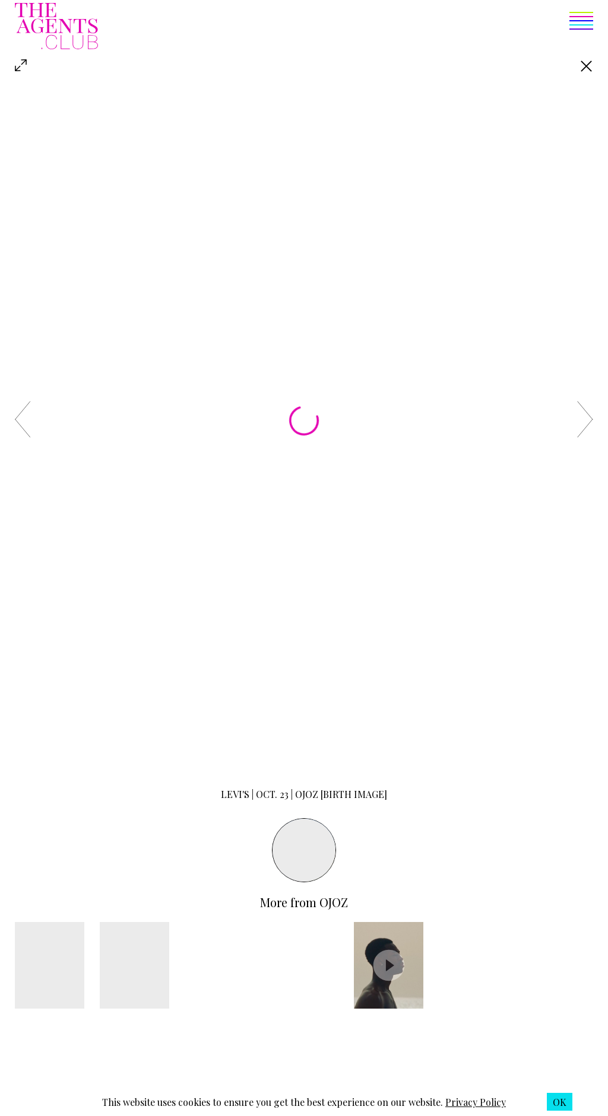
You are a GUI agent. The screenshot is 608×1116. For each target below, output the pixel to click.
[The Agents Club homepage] (56, 27)
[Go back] (586, 66)
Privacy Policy (475, 1102)
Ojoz (333, 902)
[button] (345, 27)
